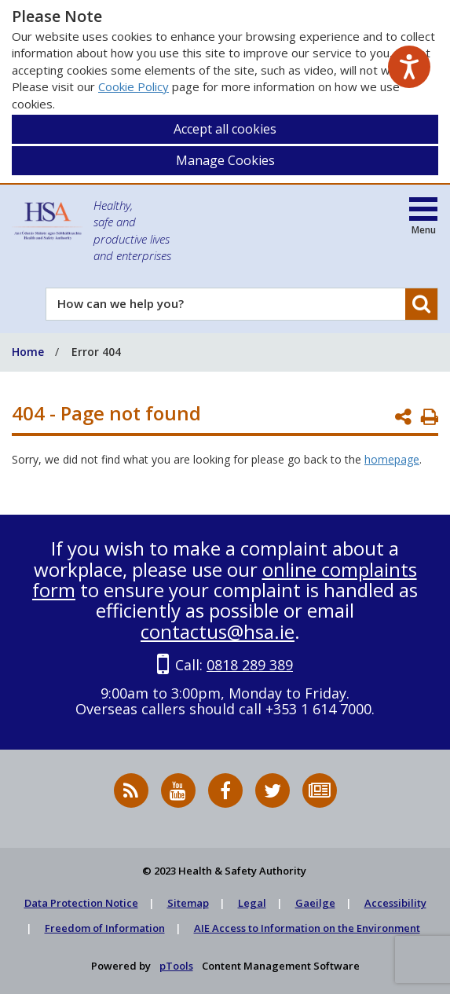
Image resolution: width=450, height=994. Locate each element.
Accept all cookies (225, 129)
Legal (252, 903)
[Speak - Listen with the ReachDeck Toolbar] (409, 67)
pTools (176, 966)
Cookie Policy (133, 86)
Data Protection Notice (81, 903)
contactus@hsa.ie (218, 631)
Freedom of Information (105, 928)
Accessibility (395, 903)
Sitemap (188, 903)
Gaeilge (315, 903)
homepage (391, 459)
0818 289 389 (250, 664)
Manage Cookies (225, 160)
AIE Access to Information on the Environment (307, 928)
